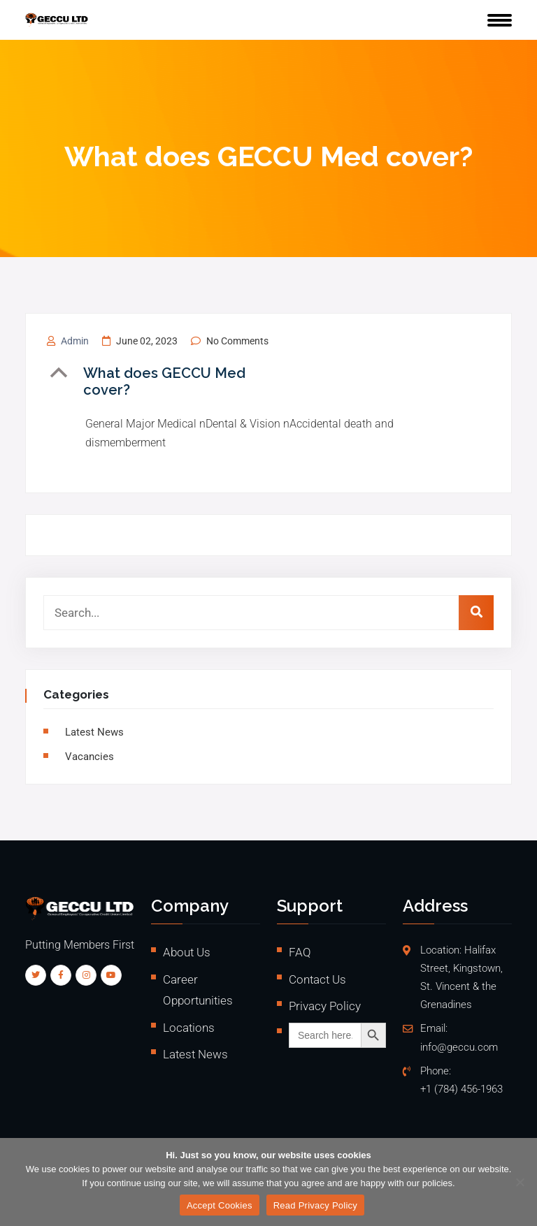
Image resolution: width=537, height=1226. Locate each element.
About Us (186, 952)
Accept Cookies (219, 1205)
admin (75, 341)
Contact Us (317, 979)
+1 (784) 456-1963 (461, 1089)
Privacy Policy (325, 1006)
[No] (520, 1182)
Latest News (94, 732)
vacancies (89, 756)
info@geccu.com (459, 1047)
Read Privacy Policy (315, 1205)
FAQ (300, 952)
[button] (173, 381)
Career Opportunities (198, 990)
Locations (189, 1028)
